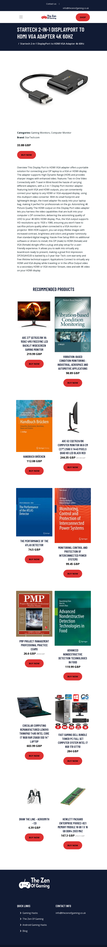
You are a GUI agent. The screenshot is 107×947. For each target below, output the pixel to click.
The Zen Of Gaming (33, 918)
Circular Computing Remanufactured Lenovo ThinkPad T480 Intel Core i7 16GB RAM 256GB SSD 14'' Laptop (34, 733)
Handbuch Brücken (34, 456)
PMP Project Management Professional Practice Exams (34, 645)
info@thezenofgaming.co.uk (76, 8)
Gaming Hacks (30, 913)
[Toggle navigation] (21, 17)
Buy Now (26, 154)
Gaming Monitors (40, 132)
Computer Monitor (61, 132)
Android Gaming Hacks (35, 924)
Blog (25, 930)
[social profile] (59, 4)
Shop (83, 17)
